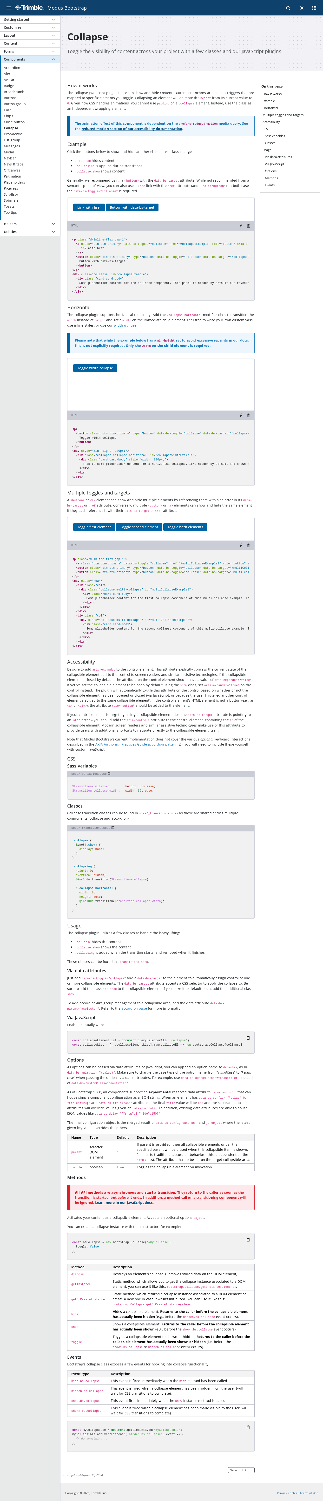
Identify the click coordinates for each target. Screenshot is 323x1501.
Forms (9, 51)
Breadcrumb (14, 91)
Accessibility (271, 122)
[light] (302, 8)
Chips (8, 116)
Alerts (8, 73)
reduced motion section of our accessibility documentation (132, 128)
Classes (270, 143)
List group (12, 140)
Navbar (10, 158)
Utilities (10, 231)
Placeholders (14, 182)
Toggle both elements (185, 527)
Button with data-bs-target (132, 207)
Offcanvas (12, 170)
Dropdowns (13, 134)
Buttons (10, 98)
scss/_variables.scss (89, 774)
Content (10, 43)
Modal (9, 152)
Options (271, 171)
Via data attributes (278, 157)
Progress (11, 188)
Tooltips (10, 212)
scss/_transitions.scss (90, 828)
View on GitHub (241, 1470)
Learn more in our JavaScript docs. (124, 1202)
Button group (15, 104)
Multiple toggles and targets (283, 115)
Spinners (11, 200)
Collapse (11, 128)
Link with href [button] (89, 207)
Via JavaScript (274, 164)
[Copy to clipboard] (248, 226)
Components (14, 59)
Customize (12, 27)
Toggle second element (139, 527)
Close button (14, 122)
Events (270, 185)
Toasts (9, 206)
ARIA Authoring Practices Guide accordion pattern (136, 744)
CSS (265, 129)
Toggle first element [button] (94, 527)
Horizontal (270, 108)
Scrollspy (11, 194)
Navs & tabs (14, 164)
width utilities (125, 325)
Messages (12, 146)
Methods (271, 178)
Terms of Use (309, 1493)
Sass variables (275, 136)
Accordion (12, 67)
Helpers (10, 223)
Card (8, 110)
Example (269, 101)
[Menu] (8, 8)
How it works (272, 94)
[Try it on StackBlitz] (241, 226)
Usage (267, 150)
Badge (9, 85)
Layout (9, 35)
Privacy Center (287, 1493)
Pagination (12, 176)
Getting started (16, 19)
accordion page (134, 1008)
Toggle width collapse (95, 368)
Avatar (9, 79)
